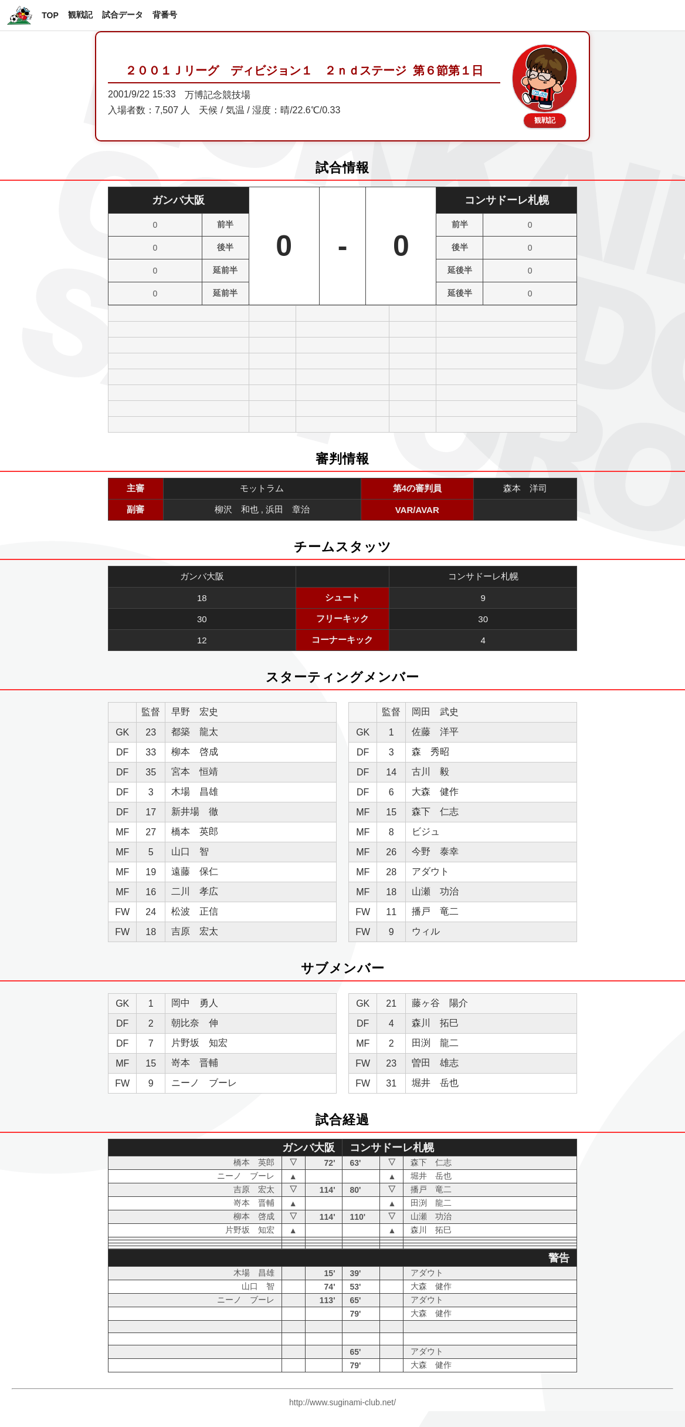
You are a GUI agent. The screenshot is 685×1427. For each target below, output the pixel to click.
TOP (50, 15)
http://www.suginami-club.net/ (342, 1402)
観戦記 (80, 14)
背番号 (164, 14)
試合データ (122, 14)
